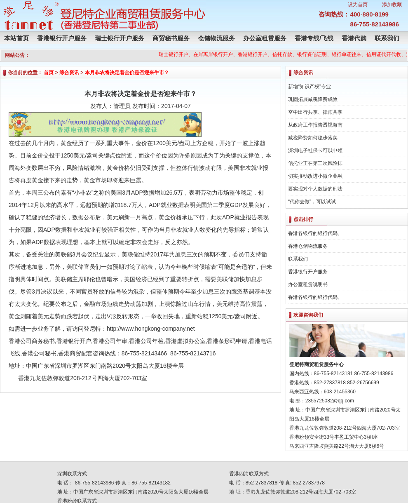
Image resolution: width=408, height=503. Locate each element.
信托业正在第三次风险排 (315, 163)
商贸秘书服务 (171, 38)
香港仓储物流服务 (308, 246)
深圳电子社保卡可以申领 (315, 150)
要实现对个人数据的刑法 (315, 189)
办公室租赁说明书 (308, 284)
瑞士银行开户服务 (119, 38)
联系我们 (387, 38)
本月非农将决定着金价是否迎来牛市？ (127, 72)
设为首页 (358, 4)
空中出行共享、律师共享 (315, 112)
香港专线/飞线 (314, 38)
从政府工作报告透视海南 (315, 125)
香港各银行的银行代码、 (315, 233)
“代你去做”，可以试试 (312, 201)
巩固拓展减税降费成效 (313, 99)
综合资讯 (69, 72)
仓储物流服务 (216, 38)
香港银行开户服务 (62, 38)
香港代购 (354, 38)
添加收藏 (392, 4)
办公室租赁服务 (264, 38)
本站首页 (16, 38)
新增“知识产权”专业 (309, 86)
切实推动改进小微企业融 (315, 176)
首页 (49, 72)
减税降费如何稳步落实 (313, 138)
